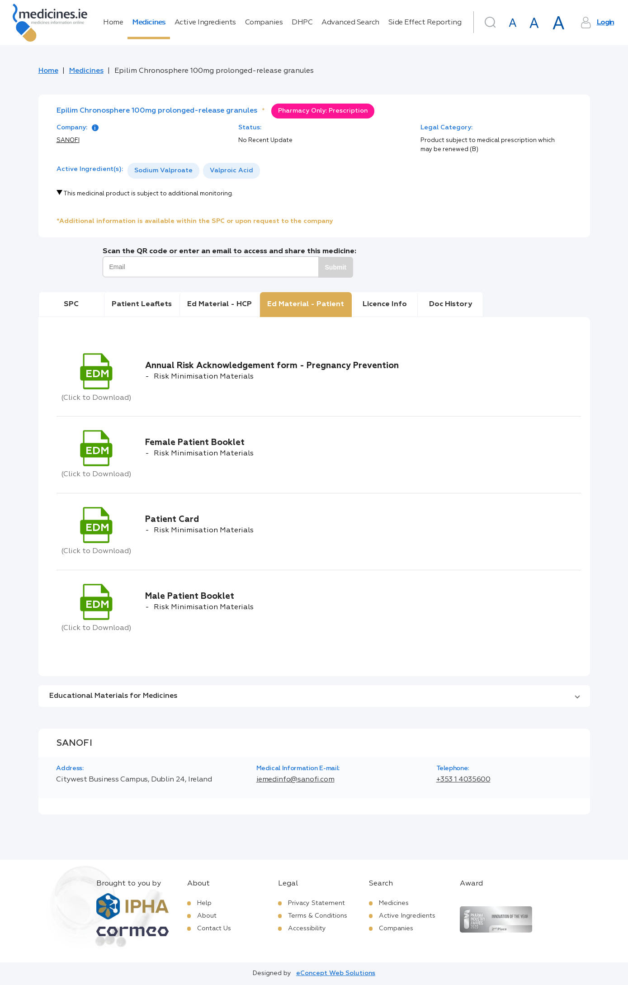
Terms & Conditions (317, 916)
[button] (314, 696)
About (207, 916)
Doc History (450, 304)
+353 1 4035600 (463, 779)
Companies (264, 22)
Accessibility (307, 928)
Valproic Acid (231, 170)
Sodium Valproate (163, 170)
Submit (335, 267)
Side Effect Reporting (425, 22)
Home (113, 22)
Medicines (148, 22)
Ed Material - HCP (219, 304)
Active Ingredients (205, 22)
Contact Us (214, 928)
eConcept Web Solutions (335, 973)
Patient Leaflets (142, 304)
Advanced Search (350, 22)
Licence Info (385, 304)
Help (204, 903)
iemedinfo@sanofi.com (295, 779)
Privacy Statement (316, 903)
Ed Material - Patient (305, 304)
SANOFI (68, 140)
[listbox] (193, 171)
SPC (71, 304)
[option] (163, 171)
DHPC (302, 22)
